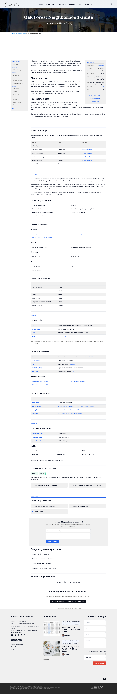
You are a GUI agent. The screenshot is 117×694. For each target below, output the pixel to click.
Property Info (16, 99)
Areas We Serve (15, 647)
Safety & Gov (16, 94)
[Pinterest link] (22, 635)
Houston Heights (61, 582)
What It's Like (16, 75)
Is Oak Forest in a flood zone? (41, 554)
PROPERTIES (62, 4)
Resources (15, 105)
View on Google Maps (96, 98)
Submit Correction (52, 541)
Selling (75, 643)
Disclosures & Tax (17, 102)
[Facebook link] (18, 635)
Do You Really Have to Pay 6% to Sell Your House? (71, 649)
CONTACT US (88, 4)
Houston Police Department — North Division (70, 399)
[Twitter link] (15, 635)
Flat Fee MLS (65, 624)
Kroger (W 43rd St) (37, 234)
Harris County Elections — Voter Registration (70, 413)
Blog (12, 649)
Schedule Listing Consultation (76, 601)
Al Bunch (67, 635)
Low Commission (74, 640)
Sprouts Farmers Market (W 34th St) (42, 237)
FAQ (79, 4)
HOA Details (16, 88)
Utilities (15, 91)
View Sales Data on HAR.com (95, 95)
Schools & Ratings (17, 70)
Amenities (15, 78)
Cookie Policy (36, 691)
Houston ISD (101, 65)
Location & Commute (18, 83)
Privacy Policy (13, 691)
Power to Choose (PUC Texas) (87, 357)
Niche (90, 146)
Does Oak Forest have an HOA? (41, 563)
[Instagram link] (25, 635)
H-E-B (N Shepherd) (76, 234)
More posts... (46, 659)
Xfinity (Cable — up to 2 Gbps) (40, 381)
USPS (73, 371)
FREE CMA (72, 4)
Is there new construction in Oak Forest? (44, 568)
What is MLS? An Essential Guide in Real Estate (71, 630)
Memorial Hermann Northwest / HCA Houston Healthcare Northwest (76, 406)
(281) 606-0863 (23, 621)
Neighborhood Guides (17, 644)
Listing (68, 621)
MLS (63, 621)
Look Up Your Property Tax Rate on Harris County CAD (47, 460)
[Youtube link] (12, 635)
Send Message (99, 663)
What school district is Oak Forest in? (43, 559)
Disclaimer (29, 691)
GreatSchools (85, 146)
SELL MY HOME (50, 4)
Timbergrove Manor (74, 582)
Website (72, 364)
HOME (41, 4)
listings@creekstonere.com (26, 623)
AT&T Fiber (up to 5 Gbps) (78, 381)
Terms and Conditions (21, 691)
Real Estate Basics (76, 621)
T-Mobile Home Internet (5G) (40, 385)
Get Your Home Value (58, 601)
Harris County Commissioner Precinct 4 (68, 410)
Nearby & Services (17, 80)
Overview (15, 64)
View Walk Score (95, 101)
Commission (65, 640)
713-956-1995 (100, 86)
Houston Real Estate (74, 624)
